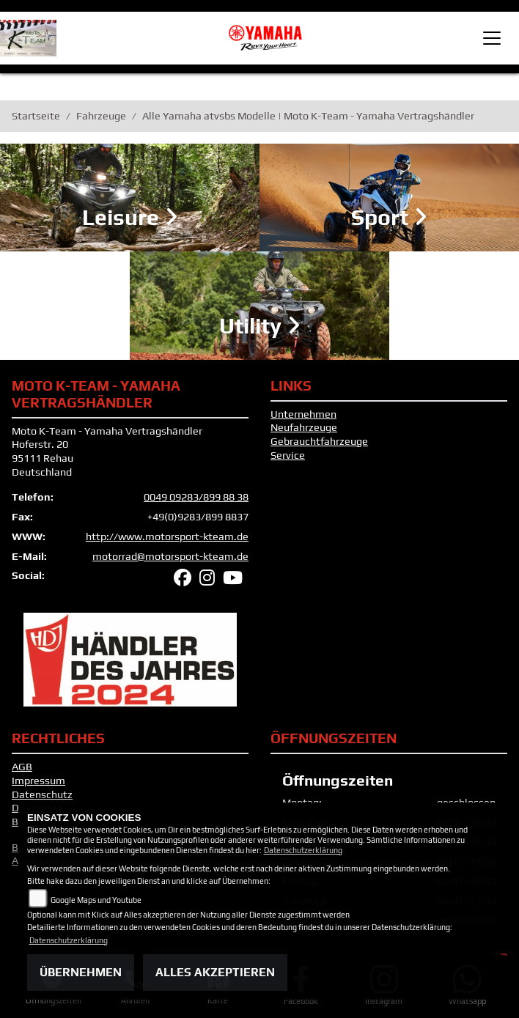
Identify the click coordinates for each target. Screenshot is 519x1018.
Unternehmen (303, 414)
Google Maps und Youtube (96, 900)
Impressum (38, 780)
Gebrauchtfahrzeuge (319, 441)
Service (287, 455)
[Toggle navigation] (491, 38)
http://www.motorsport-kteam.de (167, 536)
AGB (22, 766)
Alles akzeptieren (215, 972)
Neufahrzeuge (303, 427)
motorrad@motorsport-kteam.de (170, 556)
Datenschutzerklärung (303, 850)
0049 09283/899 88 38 (196, 497)
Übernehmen (81, 972)
